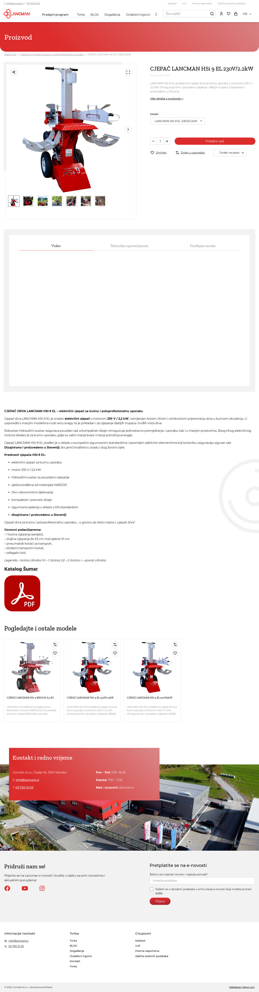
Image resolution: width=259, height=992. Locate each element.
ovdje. (159, 893)
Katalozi (172, 3)
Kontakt (75, 961)
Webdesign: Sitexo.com (242, 987)
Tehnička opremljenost (129, 246)
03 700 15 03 (33, 3)
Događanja (112, 14)
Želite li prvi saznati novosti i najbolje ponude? (179, 874)
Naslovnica (10, 54)
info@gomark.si (14, 3)
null (184, 3)
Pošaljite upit (215, 141)
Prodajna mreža (202, 246)
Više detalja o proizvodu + (166, 98)
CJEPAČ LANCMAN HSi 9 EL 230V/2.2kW (109, 54)
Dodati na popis (232, 152)
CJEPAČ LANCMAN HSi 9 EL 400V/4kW (149, 697)
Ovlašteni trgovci (138, 14)
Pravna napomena (202, 3)
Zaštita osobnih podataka (231, 3)
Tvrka (81, 14)
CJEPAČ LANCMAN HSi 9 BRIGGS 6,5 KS (30, 697)
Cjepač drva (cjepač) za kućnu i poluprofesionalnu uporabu (51, 54)
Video (56, 246)
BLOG (94, 14)
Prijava (160, 901)
